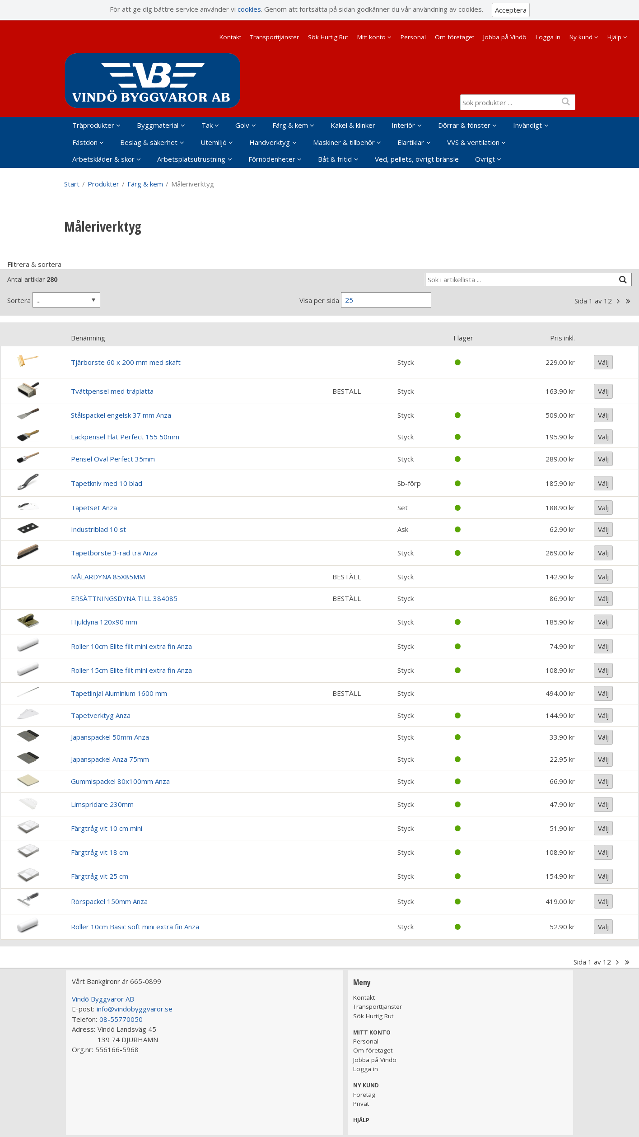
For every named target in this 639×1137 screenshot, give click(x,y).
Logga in (548, 37)
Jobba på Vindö (505, 37)
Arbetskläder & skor (103, 158)
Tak (207, 125)
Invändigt (527, 125)
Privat (361, 1104)
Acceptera (511, 9)
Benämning (88, 337)
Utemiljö (214, 142)
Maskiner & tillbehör (344, 142)
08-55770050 (121, 1019)
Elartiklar (410, 142)
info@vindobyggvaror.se (135, 1008)
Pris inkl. (562, 337)
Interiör (403, 125)
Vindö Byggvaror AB (103, 998)
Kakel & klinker (353, 125)
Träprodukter (93, 125)
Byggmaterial (157, 125)
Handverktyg (269, 142)
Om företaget (454, 37)
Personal (413, 37)
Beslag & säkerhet (148, 142)
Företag (364, 1094)
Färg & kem (290, 125)
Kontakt (230, 37)
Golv (242, 125)
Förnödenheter (271, 158)
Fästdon (85, 142)
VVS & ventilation (473, 142)
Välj (603, 362)
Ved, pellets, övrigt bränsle (417, 158)
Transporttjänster (274, 37)
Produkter (103, 183)
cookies (249, 9)
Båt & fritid (335, 158)
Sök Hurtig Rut (328, 37)
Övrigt (485, 158)
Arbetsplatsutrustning (191, 158)
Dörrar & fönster (464, 125)
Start (71, 183)
